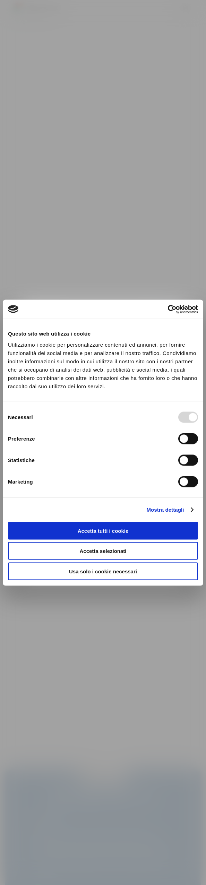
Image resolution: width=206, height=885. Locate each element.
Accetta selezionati (102, 551)
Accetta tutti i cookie (103, 530)
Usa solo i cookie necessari (103, 571)
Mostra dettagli (165, 510)
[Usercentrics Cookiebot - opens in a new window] (167, 309)
